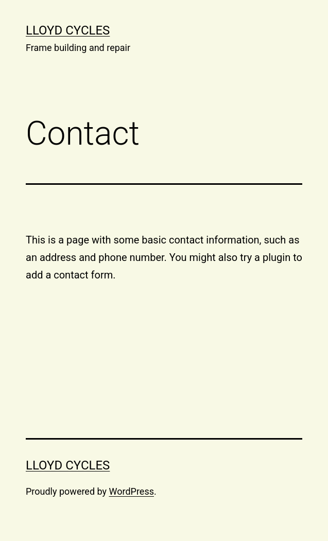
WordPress (131, 491)
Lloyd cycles (68, 30)
